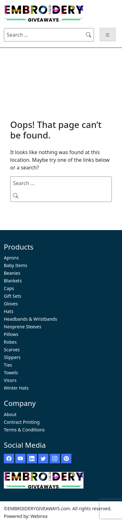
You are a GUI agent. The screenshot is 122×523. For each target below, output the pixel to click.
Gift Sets (12, 296)
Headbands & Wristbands (30, 319)
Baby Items (15, 265)
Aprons (11, 258)
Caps (9, 288)
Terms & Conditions (24, 430)
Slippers (12, 357)
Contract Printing (21, 422)
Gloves (11, 304)
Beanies (12, 273)
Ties (8, 365)
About (10, 414)
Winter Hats (16, 388)
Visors (10, 380)
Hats (8, 311)
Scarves (12, 350)
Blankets (13, 281)
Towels (11, 373)
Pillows (11, 334)
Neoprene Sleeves (22, 327)
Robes (10, 342)
